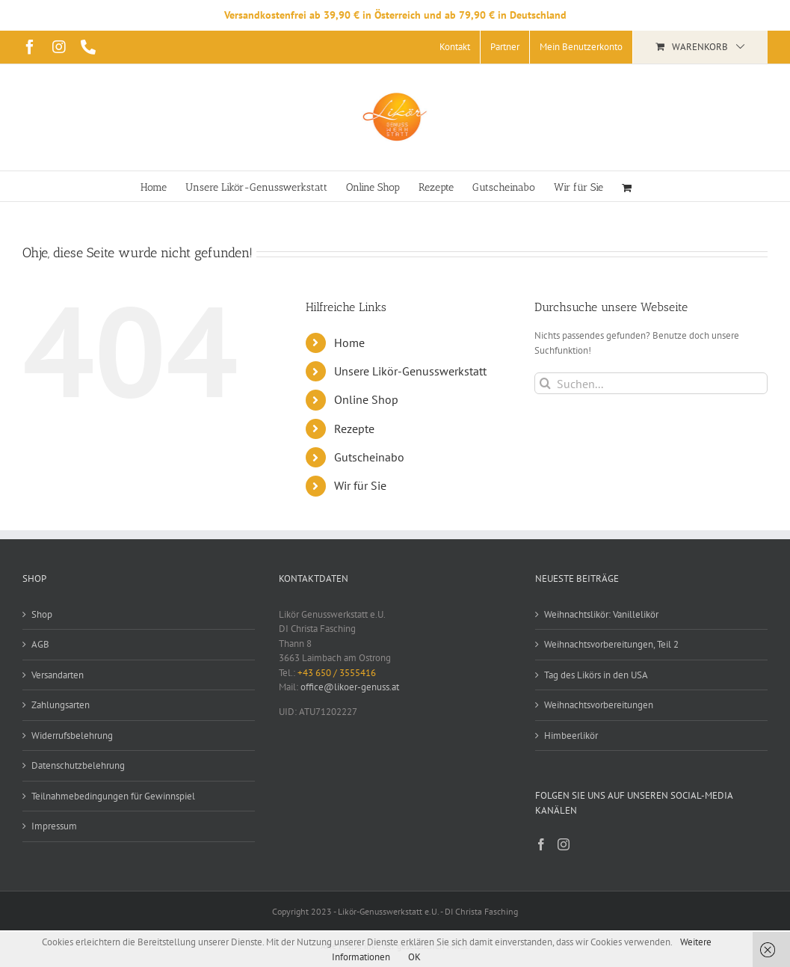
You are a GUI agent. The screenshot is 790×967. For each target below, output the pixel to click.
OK (414, 957)
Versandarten (57, 675)
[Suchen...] (651, 383)
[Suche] (545, 383)
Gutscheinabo (369, 456)
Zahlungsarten (60, 705)
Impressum (54, 826)
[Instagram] (564, 844)
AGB (40, 644)
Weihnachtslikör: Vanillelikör (601, 614)
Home (349, 342)
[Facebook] (541, 844)
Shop (41, 614)
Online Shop (366, 399)
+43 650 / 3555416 (336, 672)
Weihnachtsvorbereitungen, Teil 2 (611, 644)
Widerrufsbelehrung (72, 735)
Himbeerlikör (571, 735)
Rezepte (354, 428)
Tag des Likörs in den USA (596, 675)
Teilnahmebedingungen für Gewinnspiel (113, 796)
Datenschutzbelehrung (78, 765)
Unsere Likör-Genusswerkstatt (410, 370)
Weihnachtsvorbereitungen (598, 705)
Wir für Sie (360, 485)
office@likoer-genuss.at (349, 687)
